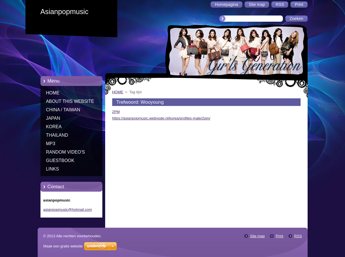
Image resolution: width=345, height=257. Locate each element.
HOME (53, 92)
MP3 (50, 143)
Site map (257, 236)
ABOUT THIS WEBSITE (70, 101)
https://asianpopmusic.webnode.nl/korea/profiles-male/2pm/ (161, 118)
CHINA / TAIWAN (63, 109)
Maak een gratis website (63, 246)
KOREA (54, 126)
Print (279, 236)
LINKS (52, 169)
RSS (298, 236)
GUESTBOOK (60, 160)
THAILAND (57, 135)
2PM (116, 112)
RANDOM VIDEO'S (65, 152)
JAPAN (53, 118)
